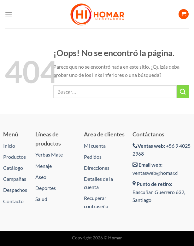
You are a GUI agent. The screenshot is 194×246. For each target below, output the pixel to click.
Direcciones (96, 168)
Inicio (9, 146)
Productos (14, 157)
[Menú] (8, 14)
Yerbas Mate (49, 154)
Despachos (15, 190)
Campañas (14, 179)
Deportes (45, 188)
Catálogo (13, 168)
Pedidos (93, 157)
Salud (41, 199)
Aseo (40, 177)
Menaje (43, 166)
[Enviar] (183, 91)
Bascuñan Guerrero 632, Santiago (158, 192)
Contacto (13, 201)
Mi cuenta (95, 146)
